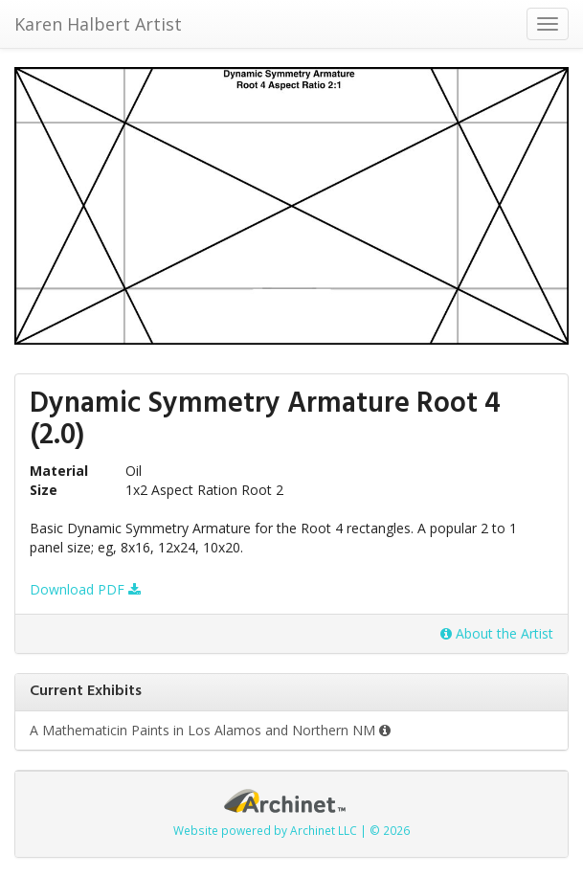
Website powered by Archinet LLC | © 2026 (291, 830)
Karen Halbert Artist (98, 23)
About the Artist (496, 633)
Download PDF (85, 589)
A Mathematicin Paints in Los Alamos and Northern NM (210, 730)
